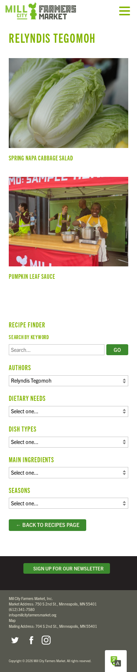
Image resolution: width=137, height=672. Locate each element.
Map (12, 620)
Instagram (46, 640)
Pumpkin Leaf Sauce (68, 231)
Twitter (14, 640)
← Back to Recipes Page (47, 524)
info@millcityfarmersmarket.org (32, 614)
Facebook (30, 640)
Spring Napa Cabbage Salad (68, 112)
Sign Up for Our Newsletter (67, 568)
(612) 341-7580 (22, 609)
